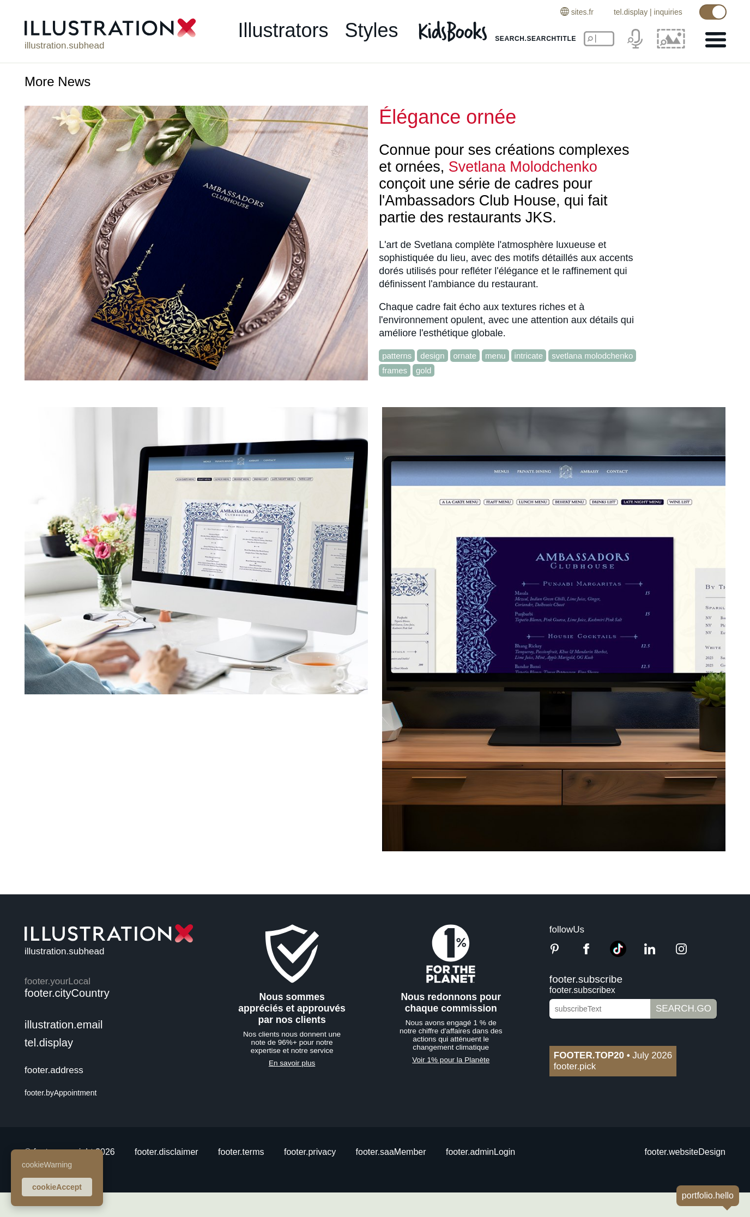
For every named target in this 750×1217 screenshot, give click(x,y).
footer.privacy (310, 1152)
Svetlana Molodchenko (523, 167)
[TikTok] (618, 954)
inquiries (668, 12)
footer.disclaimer (166, 1152)
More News (57, 81)
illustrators (283, 31)
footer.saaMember (391, 1152)
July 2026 (613, 1055)
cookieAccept (57, 1187)
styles (371, 31)
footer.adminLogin (480, 1152)
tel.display (630, 12)
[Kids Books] (454, 31)
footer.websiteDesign (684, 1152)
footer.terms (241, 1152)
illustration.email (63, 1025)
